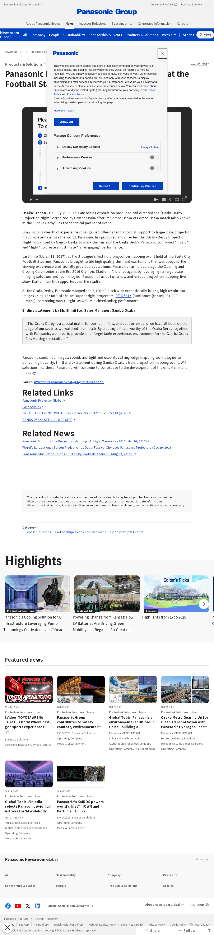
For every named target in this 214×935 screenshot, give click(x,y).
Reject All (106, 186)
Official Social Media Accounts (68, 906)
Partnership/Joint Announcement (80, 532)
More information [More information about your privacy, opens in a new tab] (64, 110)
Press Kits (169, 35)
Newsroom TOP (14, 51)
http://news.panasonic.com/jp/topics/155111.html (69, 382)
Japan (199, 859)
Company (38, 35)
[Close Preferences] (7, 927)
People (54, 35)
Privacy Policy (157, 924)
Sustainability (74, 35)
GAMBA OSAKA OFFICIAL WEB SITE (47, 420)
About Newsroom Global (162, 905)
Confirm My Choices (142, 186)
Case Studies (31, 407)
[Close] (162, 53)
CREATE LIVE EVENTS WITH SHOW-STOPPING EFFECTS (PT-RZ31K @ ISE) (75, 413)
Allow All (66, 122)
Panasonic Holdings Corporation (23, 4)
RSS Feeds (197, 905)
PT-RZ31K (124, 295)
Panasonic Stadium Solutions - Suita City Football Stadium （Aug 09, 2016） (78, 454)
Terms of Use (41, 924)
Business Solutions (36, 532)
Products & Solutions (142, 35)
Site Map (24, 924)
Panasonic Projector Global (42, 400)
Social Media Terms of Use (68, 924)
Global (9, 35)
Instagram (52, 918)
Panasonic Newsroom (31, 859)
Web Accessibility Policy (102, 924)
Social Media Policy (132, 924)
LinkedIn (39, 918)
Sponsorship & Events (105, 35)
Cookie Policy (178, 924)
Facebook (10, 918)
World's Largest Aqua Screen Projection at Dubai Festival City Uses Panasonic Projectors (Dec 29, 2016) (97, 447)
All (25, 35)
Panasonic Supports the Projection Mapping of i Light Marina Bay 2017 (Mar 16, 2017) (84, 441)
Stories (188, 35)
